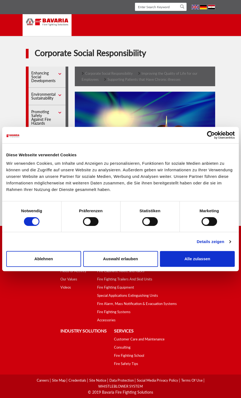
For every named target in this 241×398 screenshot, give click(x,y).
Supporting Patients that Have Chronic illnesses (144, 79)
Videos (65, 287)
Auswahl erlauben (120, 258)
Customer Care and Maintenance (139, 339)
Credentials (78, 380)
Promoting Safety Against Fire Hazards (41, 117)
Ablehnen (43, 258)
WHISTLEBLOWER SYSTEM (120, 386)
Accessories (106, 320)
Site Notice (98, 380)
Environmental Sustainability (43, 96)
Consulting (122, 347)
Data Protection (122, 380)
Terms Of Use (192, 380)
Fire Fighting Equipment (115, 287)
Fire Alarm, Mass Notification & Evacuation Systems (137, 303)
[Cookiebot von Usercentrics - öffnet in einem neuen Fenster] (211, 135)
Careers (43, 380)
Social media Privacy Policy (158, 380)
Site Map (59, 380)
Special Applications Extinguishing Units (127, 295)
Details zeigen (210, 241)
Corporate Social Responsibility (109, 73)
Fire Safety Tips (126, 363)
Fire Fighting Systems (114, 312)
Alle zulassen (197, 258)
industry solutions (83, 330)
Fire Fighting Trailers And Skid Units (124, 279)
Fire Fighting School (129, 355)
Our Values (68, 279)
